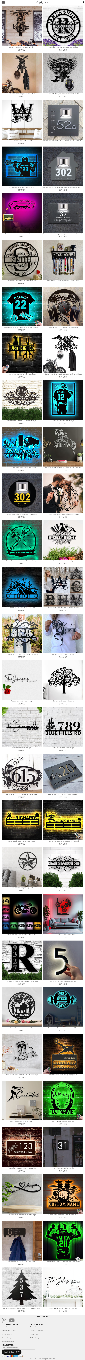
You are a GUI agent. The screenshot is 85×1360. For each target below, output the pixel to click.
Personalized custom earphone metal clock (63, 327)
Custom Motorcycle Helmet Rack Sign (21, 47)
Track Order (6, 1327)
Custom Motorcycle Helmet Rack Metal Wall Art (63, 94)
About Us (33, 1327)
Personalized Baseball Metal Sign (63, 421)
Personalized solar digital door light (63, 1168)
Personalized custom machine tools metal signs (22, 561)
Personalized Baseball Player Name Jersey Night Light (22, 327)
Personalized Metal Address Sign (63, 748)
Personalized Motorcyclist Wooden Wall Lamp (22, 934)
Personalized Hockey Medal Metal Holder (21, 841)
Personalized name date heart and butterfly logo (22, 1074)
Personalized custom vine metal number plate (21, 794)
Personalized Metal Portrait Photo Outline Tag (63, 514)
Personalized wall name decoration (21, 1121)
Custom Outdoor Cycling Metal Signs (63, 934)
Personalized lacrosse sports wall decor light (21, 187)
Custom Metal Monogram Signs (21, 140)
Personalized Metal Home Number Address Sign (22, 654)
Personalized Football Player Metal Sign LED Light (63, 1261)
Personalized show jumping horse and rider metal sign (63, 467)
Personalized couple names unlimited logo (22, 1215)
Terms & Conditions (36, 1330)
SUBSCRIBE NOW (12, 1352)
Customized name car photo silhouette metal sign (21, 234)
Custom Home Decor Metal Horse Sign (22, 607)
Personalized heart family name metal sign (63, 1308)
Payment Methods (8, 1341)
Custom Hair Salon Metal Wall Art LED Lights (22, 467)
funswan (38, 1359)
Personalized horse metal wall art (63, 654)
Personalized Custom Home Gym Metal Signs (63, 1028)
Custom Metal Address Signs (63, 888)
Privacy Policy (6, 1338)
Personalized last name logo (21, 748)
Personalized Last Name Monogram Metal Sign (63, 47)
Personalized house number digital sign (63, 981)
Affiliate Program (36, 1338)
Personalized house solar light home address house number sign (63, 187)
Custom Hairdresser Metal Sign (63, 561)
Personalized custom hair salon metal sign (22, 374)
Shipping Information (9, 1330)
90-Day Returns (7, 1334)
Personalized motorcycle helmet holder (22, 94)
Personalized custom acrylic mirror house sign (63, 794)
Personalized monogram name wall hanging (22, 280)
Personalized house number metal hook (21, 1261)
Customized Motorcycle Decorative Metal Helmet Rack (63, 374)
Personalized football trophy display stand (63, 1074)
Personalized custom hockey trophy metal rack (63, 841)
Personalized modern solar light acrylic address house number (63, 140)
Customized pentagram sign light (22, 888)
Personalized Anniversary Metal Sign (22, 1028)
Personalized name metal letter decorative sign (63, 607)
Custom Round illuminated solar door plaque (22, 514)
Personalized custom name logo (22, 701)
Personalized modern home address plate (22, 1168)
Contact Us (34, 1334)
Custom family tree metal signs (63, 701)
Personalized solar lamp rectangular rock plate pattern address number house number (63, 234)
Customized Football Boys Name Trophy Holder (63, 280)
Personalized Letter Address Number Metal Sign (22, 981)
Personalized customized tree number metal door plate (21, 1308)
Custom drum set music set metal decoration (63, 1215)
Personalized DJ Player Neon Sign (63, 1121)
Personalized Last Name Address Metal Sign (21, 421)
